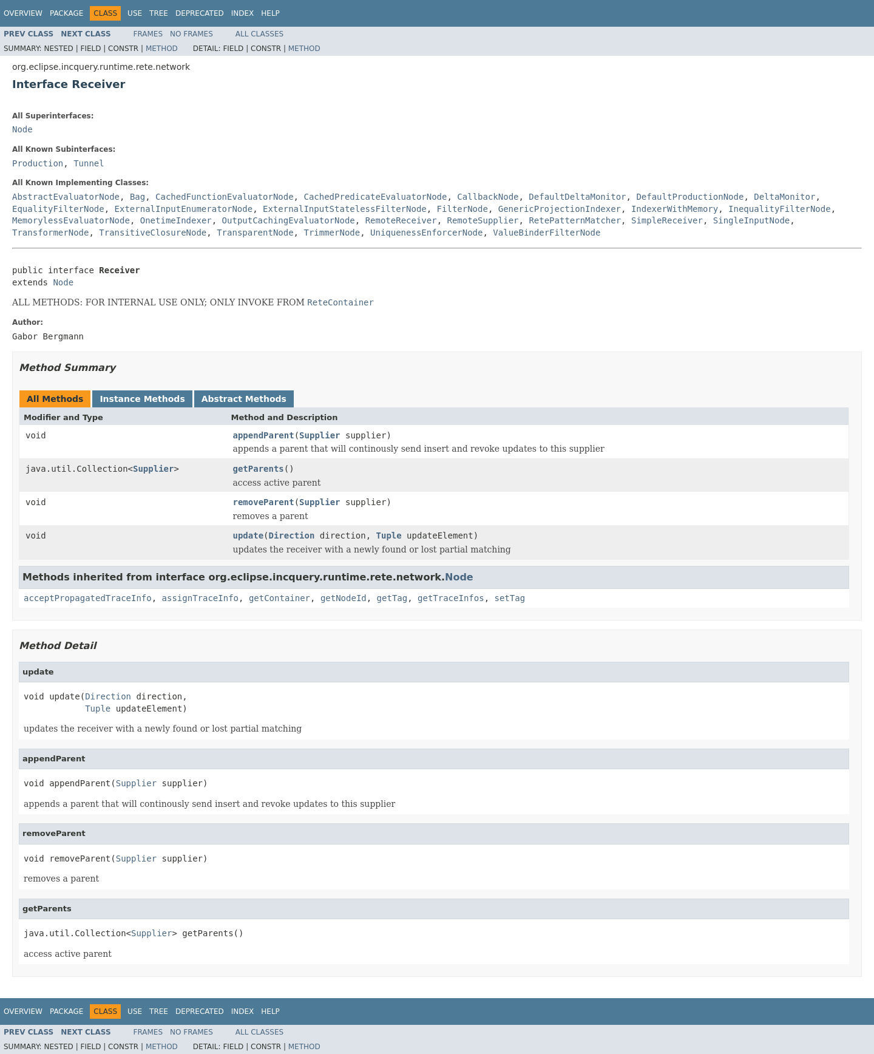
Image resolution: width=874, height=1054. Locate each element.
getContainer (279, 598)
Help (270, 13)
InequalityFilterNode (779, 209)
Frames (148, 34)
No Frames (191, 34)
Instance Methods (142, 399)
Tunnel (88, 163)
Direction (292, 535)
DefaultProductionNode (690, 197)
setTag (509, 598)
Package (66, 13)
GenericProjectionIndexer (559, 209)
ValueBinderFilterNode (546, 232)
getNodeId (343, 598)
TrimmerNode (331, 232)
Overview (23, 13)
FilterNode (462, 209)
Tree (158, 13)
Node (22, 129)
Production (37, 163)
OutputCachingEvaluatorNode (288, 220)
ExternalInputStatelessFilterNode (345, 209)
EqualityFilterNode (58, 209)
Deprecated (199, 13)
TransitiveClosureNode (152, 232)
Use (134, 13)
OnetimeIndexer (176, 220)
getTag (392, 598)
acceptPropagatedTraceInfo (88, 598)
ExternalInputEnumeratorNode (184, 209)
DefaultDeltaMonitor (577, 197)
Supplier (319, 435)
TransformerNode (50, 232)
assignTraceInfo (200, 598)
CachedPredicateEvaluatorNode (375, 197)
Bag (137, 197)
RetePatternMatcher (575, 220)
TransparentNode (255, 232)
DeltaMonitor (784, 197)
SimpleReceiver (667, 220)
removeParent (263, 502)
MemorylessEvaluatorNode (71, 220)
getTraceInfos (451, 598)
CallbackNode (487, 197)
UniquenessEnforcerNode (426, 232)
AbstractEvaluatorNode (66, 197)
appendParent (263, 435)
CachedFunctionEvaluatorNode (224, 197)
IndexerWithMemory (674, 209)
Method (162, 48)
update (248, 535)
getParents (258, 469)
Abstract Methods (244, 399)
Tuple (389, 535)
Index (242, 13)
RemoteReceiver (401, 220)
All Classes (259, 34)
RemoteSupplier (483, 220)
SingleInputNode (751, 220)
